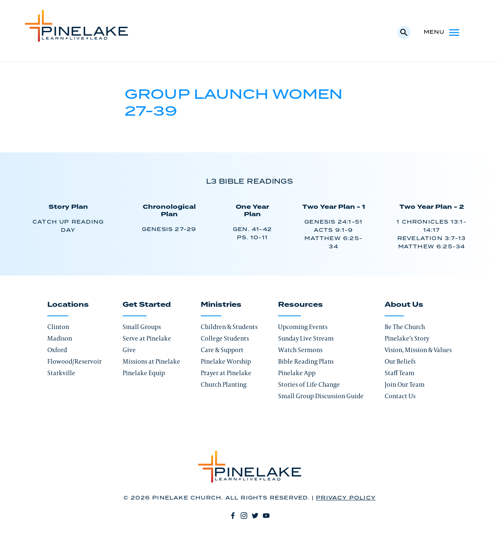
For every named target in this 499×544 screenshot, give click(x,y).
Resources (300, 305)
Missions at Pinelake (151, 361)
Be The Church (405, 326)
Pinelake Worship (226, 361)
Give (129, 350)
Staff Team (399, 373)
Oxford (57, 350)
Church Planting (223, 384)
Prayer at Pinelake (226, 373)
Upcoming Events (302, 326)
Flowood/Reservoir (74, 361)
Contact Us (400, 396)
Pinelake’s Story (407, 338)
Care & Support (222, 350)
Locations (68, 305)
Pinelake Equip (144, 373)
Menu (442, 32)
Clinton (58, 326)
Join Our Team (405, 384)
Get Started (147, 305)
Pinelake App (297, 373)
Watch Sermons (300, 350)
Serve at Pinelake (147, 338)
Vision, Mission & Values (418, 350)
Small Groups (142, 326)
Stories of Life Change (309, 384)
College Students (225, 338)
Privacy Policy (346, 498)
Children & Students (229, 326)
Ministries (221, 305)
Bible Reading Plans (306, 361)
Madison (59, 338)
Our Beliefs (400, 361)
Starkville (61, 373)
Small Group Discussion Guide (321, 396)
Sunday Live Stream (306, 338)
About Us (404, 305)
